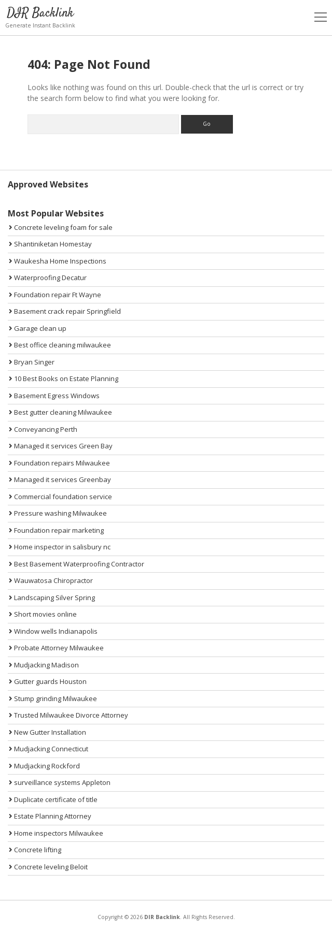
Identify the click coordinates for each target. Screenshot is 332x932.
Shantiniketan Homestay (50, 244)
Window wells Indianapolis (53, 631)
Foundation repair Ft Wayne (55, 294)
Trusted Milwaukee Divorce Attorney (68, 715)
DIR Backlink (40, 13)
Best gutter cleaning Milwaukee (60, 412)
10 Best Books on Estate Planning (63, 378)
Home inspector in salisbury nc (59, 546)
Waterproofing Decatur (48, 277)
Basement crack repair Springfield (65, 311)
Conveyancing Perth (43, 429)
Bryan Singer (31, 362)
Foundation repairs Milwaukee (59, 463)
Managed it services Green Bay (61, 445)
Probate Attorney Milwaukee (56, 647)
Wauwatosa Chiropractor (51, 580)
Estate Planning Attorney (50, 816)
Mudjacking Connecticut (48, 748)
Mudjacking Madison (44, 664)
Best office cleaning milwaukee (60, 345)
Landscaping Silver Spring (52, 597)
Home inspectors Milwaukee (56, 833)
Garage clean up (37, 328)
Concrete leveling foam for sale (61, 227)
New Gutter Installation (47, 732)
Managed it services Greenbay (60, 479)
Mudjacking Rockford (44, 765)
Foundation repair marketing (56, 530)
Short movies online (43, 614)
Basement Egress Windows (54, 395)
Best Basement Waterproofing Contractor (76, 564)
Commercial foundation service (60, 496)
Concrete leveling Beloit (48, 866)
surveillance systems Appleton (59, 782)
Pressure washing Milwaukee (58, 513)
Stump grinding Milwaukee (53, 698)
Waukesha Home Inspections (57, 261)
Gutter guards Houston (48, 681)
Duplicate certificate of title (53, 799)
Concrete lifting (35, 849)
